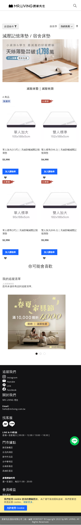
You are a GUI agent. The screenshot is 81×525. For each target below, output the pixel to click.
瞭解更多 (28, 502)
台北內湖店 (7, 452)
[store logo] (27, 6)
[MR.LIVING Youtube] (8, 381)
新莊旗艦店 (7, 447)
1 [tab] (36, 354)
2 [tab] (40, 354)
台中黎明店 (7, 461)
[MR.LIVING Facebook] (9, 389)
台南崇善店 (7, 466)
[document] (41, 504)
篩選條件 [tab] (9, 26)
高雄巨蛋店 (7, 470)
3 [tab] (44, 354)
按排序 (53, 26)
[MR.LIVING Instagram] (9, 377)
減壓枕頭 (48, 88)
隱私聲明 (6, 494)
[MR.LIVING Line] (6, 385)
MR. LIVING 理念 (10, 400)
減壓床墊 (33, 88)
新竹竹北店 (7, 456)
